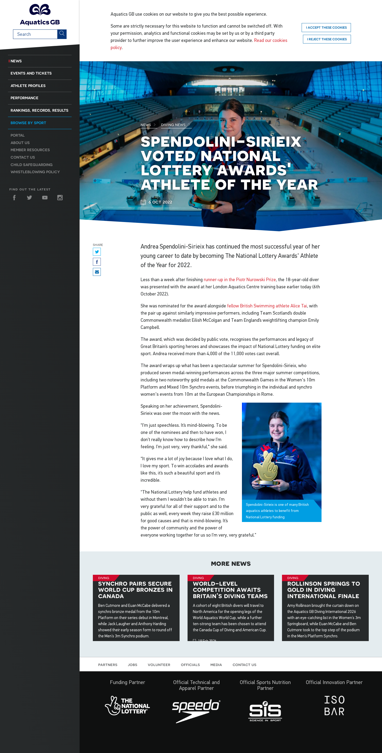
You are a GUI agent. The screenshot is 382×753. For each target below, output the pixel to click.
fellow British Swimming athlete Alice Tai (267, 305)
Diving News (175, 124)
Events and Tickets (31, 73)
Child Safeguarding (32, 165)
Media (216, 664)
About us (20, 143)
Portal (18, 135)
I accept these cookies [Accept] (326, 27)
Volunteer (159, 664)
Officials (190, 664)
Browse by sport (28, 123)
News (16, 61)
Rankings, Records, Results (39, 110)
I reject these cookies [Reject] (327, 39)
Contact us (23, 157)
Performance (24, 98)
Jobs (132, 664)
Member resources (30, 150)
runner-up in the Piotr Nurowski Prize (240, 279)
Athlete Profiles (28, 86)
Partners (107, 664)
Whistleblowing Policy (35, 172)
